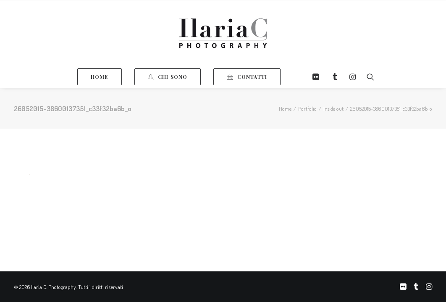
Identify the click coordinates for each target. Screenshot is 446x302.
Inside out (333, 108)
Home (285, 108)
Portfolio (307, 108)
